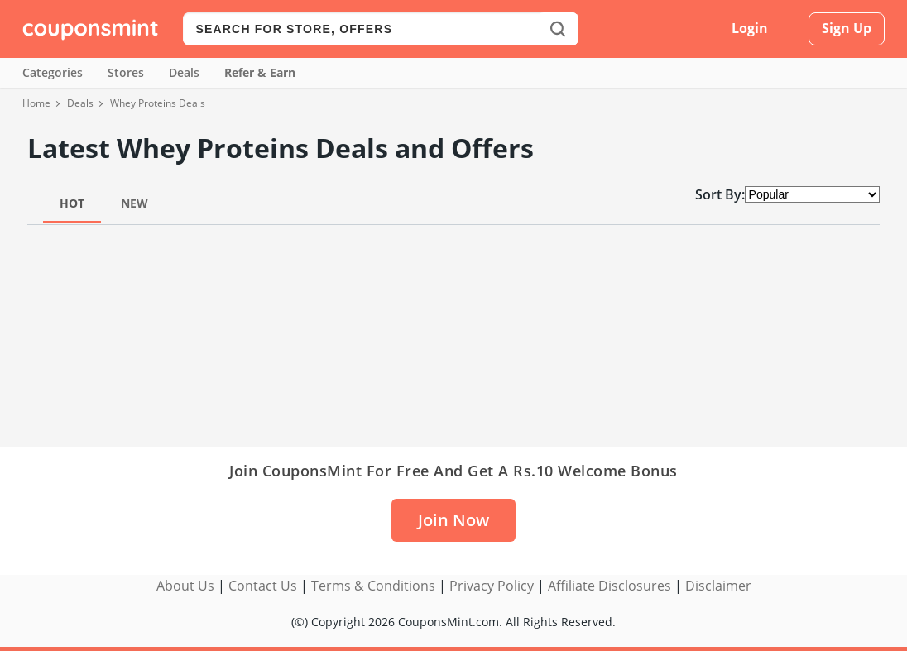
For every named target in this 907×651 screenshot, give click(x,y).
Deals (184, 72)
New (134, 203)
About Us (185, 586)
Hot (72, 203)
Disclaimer (718, 586)
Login (750, 28)
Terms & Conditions (373, 586)
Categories (52, 72)
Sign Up (846, 28)
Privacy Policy (491, 586)
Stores (126, 72)
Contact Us (262, 586)
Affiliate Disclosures (609, 586)
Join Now (453, 520)
